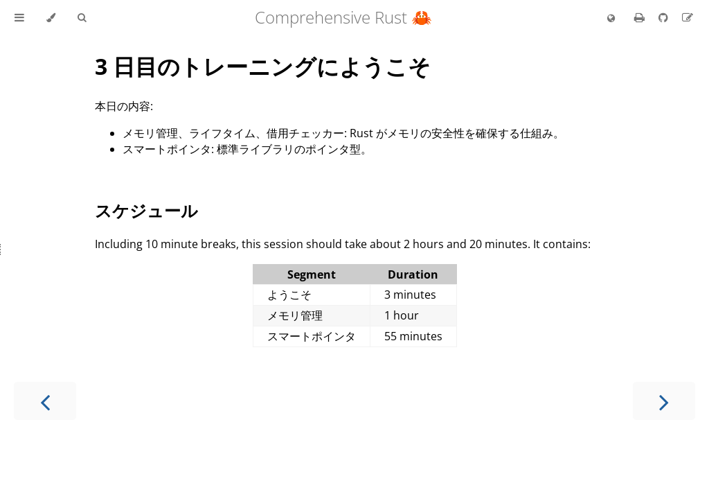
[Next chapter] (664, 401)
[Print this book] (641, 17)
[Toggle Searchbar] (81, 18)
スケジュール (146, 210)
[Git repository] (664, 17)
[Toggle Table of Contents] (19, 18)
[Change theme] (50, 18)
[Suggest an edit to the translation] (687, 17)
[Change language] (611, 18)
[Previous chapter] (45, 401)
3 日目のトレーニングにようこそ (263, 66)
